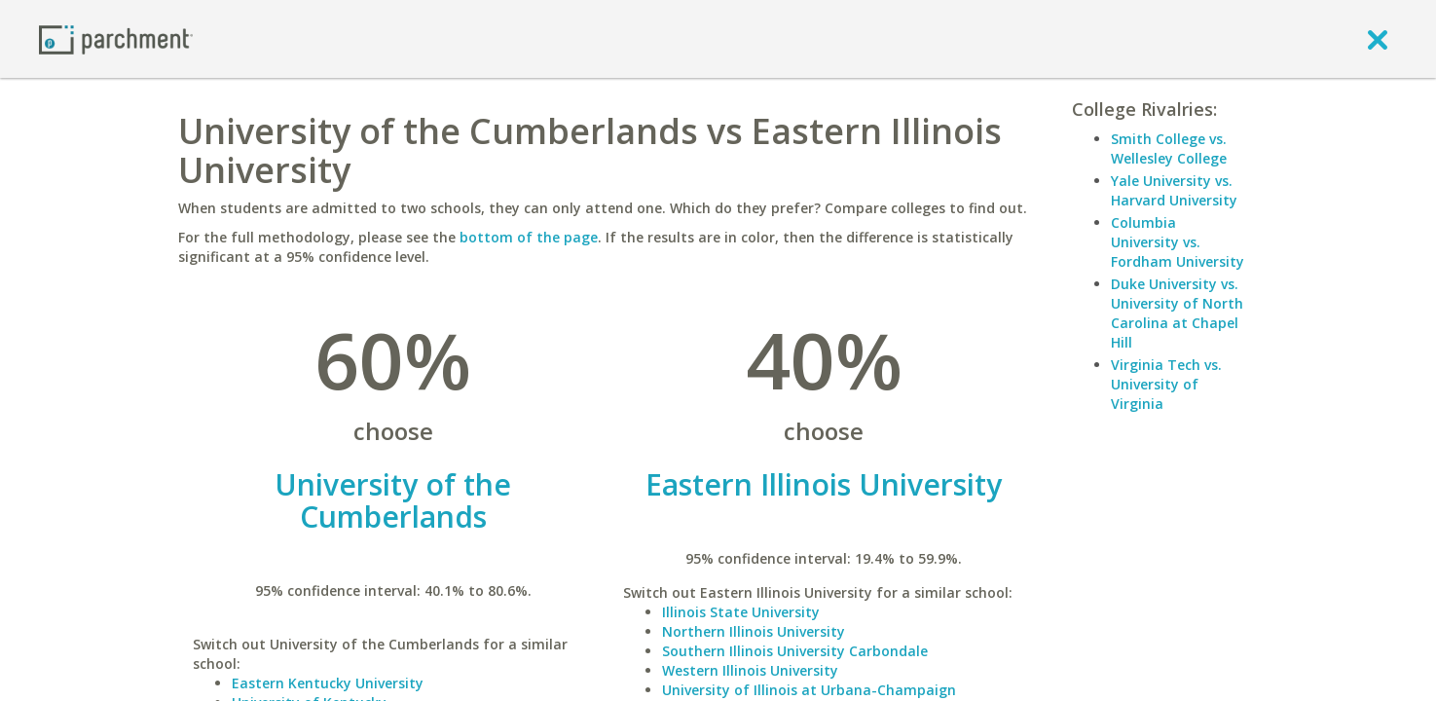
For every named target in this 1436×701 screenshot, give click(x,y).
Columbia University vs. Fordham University (1177, 242)
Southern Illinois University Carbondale (795, 651)
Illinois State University (741, 612)
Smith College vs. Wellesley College (1169, 148)
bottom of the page (529, 237)
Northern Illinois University (753, 631)
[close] (1377, 39)
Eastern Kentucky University (327, 683)
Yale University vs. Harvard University (1174, 190)
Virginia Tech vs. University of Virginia (1166, 384)
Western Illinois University (750, 670)
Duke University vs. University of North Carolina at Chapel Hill (1177, 313)
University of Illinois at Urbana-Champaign (809, 690)
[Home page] (116, 38)
